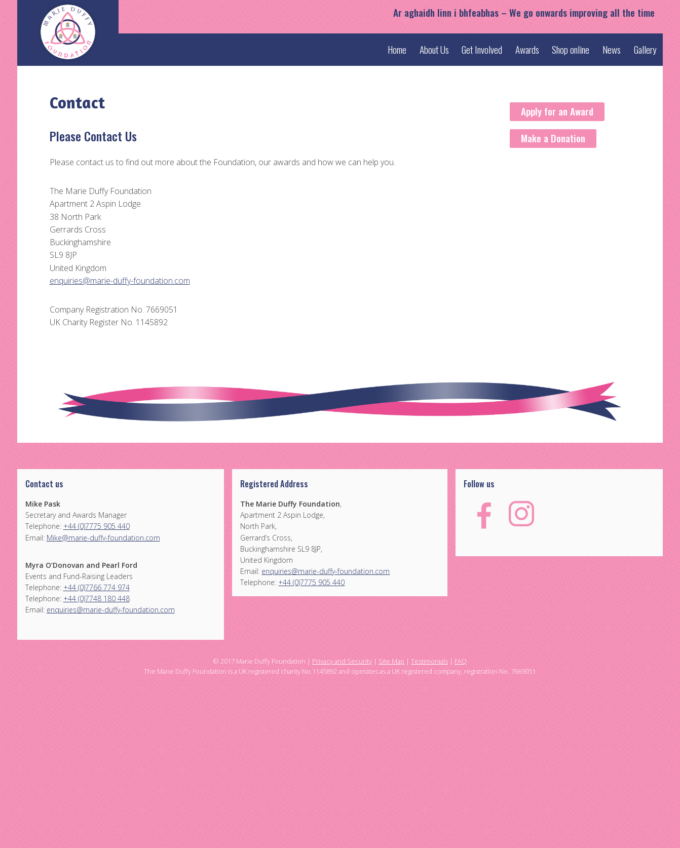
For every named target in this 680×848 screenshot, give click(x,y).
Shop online (570, 49)
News (611, 49)
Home (397, 49)
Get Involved (482, 49)
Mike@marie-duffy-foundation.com (103, 538)
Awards (527, 49)
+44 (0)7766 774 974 (96, 587)
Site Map (391, 661)
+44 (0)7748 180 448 (96, 598)
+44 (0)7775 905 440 (96, 526)
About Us (434, 49)
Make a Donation (553, 138)
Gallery (645, 49)
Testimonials (429, 661)
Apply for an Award (557, 111)
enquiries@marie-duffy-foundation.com (120, 280)
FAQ (461, 661)
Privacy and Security (342, 661)
